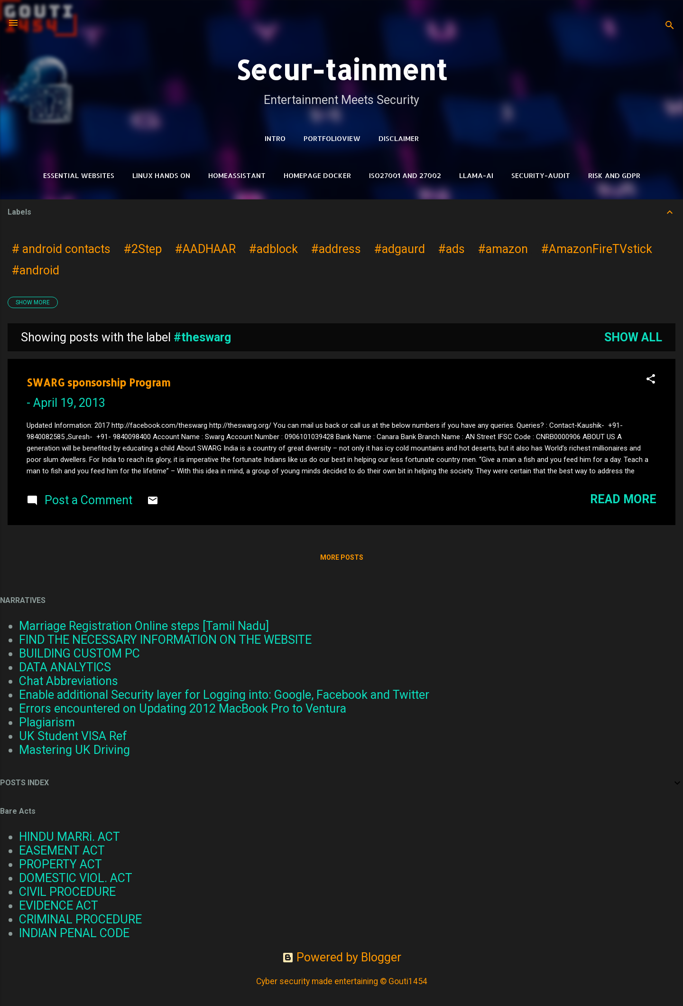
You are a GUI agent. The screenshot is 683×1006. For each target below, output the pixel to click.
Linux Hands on (161, 175)
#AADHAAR (205, 249)
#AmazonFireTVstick (596, 249)
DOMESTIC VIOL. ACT (75, 878)
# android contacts (61, 249)
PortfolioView (332, 138)
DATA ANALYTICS (65, 667)
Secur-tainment (341, 69)
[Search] (669, 25)
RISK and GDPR (614, 175)
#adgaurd (399, 249)
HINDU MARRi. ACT (69, 837)
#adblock (273, 249)
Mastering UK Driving (74, 750)
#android (35, 270)
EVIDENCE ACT (58, 905)
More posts (341, 557)
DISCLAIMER (398, 138)
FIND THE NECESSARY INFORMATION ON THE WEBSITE (165, 640)
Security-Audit (540, 175)
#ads (451, 249)
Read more (623, 499)
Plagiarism (47, 722)
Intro (275, 138)
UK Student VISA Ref (73, 736)
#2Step (143, 249)
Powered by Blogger (341, 957)
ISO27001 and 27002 (405, 175)
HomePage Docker (317, 175)
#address (336, 249)
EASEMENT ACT (62, 850)
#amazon (503, 249)
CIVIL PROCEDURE (67, 892)
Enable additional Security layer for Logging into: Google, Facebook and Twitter (224, 695)
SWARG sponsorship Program (98, 382)
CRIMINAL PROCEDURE (80, 919)
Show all (633, 337)
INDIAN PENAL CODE (74, 933)
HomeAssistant (237, 175)
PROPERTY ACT (60, 864)
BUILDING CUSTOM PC (79, 653)
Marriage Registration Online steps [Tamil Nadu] (144, 626)
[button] (650, 379)
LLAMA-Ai (476, 175)
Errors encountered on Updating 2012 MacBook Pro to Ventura (182, 708)
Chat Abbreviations (68, 681)
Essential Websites (78, 175)
